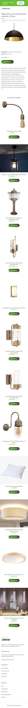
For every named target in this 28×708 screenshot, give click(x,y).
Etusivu (3, 18)
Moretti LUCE (18, 52)
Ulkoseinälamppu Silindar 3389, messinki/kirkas (14, 352)
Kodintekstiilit (4, 668)
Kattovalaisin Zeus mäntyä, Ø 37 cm (14, 574)
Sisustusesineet (5, 671)
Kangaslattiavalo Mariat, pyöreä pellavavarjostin (14, 530)
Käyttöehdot (4, 691)
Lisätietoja (7, 61)
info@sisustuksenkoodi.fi (7, 659)
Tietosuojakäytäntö (6, 694)
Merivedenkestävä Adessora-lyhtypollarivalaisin (14, 218)
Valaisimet (3, 676)
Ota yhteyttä (4, 689)
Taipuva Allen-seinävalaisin (14, 131)
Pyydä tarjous (21, 3)
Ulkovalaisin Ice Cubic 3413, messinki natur (14, 308)
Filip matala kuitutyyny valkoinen (14, 486)
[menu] (25, 8)
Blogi (2, 686)
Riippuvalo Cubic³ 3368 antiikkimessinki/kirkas (14, 174)
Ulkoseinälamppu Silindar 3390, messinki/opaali (14, 397)
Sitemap (3, 697)
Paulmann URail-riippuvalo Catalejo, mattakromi (14, 618)
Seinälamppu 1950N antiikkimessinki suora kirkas (14, 442)
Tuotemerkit (11, 52)
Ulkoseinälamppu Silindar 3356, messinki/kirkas (14, 263)
